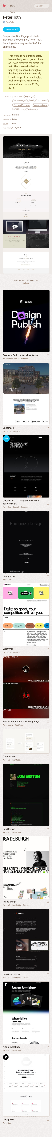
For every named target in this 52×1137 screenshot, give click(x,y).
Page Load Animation (22, 105)
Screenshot (11, 29)
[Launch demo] (48, 503)
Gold (14, 123)
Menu (12, 6)
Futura (14, 119)
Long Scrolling (42, 101)
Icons (31, 101)
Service (16, 431)
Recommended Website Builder (15, 359)
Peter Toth (10, 22)
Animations (18, 96)
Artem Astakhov (11, 1046)
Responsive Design (40, 105)
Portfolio (15, 115)
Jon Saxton (9, 829)
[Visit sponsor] (48, 355)
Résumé (16, 507)
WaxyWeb (8, 648)
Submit (26, 283)
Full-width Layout (20, 101)
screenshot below (28, 66)
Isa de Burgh (9, 901)
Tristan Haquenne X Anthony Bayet (21, 721)
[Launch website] (48, 428)
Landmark (8, 427)
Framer (6, 984)
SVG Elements (19, 109)
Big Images (29, 96)
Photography (8, 725)
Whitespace (31, 109)
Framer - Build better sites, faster (21, 355)
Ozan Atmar (9, 756)
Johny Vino (9, 576)
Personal (6, 760)
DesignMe (8, 1119)
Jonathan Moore (11, 974)
